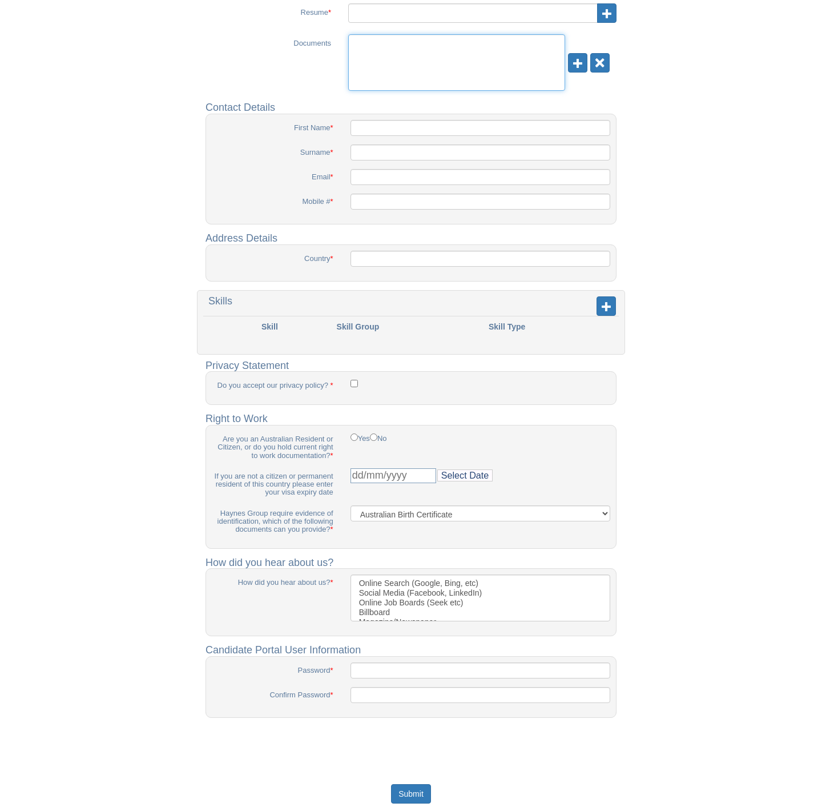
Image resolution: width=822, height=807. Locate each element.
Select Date (465, 475)
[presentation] (412, 748)
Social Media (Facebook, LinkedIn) (480, 593)
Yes (364, 439)
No (382, 439)
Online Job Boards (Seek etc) (480, 603)
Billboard (480, 612)
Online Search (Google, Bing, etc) (480, 583)
